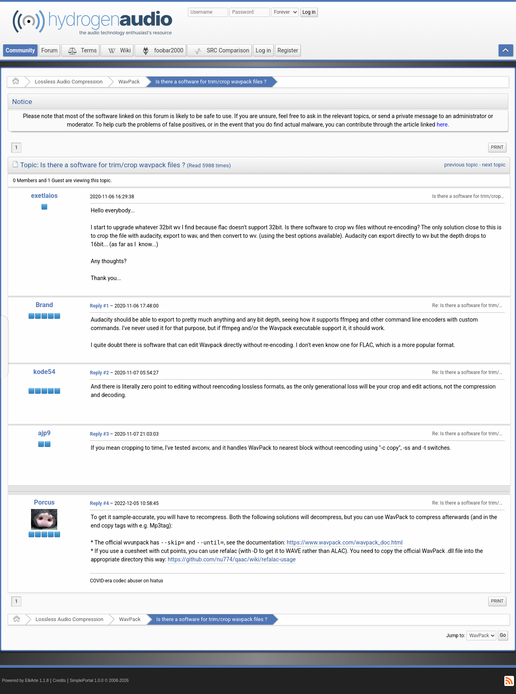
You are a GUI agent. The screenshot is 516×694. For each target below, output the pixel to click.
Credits (59, 680)
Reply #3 (99, 434)
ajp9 (44, 433)
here (442, 124)
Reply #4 (99, 503)
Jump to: (455, 635)
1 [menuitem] (16, 147)
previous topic (461, 165)
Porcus (44, 502)
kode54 (44, 372)
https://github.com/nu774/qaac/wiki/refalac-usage (231, 559)
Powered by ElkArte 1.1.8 (25, 680)
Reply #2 (99, 373)
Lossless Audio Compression (68, 82)
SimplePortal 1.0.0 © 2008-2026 (99, 680)
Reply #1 (99, 306)
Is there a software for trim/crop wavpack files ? (211, 82)
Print (497, 147)
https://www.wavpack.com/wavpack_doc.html (344, 542)
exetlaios (44, 195)
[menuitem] (497, 147)
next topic (494, 165)
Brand (44, 305)
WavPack (128, 82)
